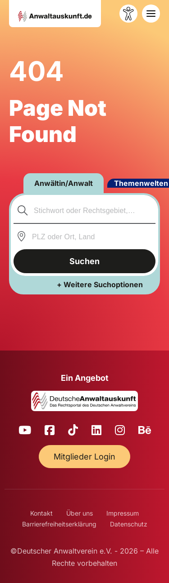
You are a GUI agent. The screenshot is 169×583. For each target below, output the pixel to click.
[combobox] (85, 210)
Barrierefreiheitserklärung (59, 524)
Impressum (122, 513)
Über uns (79, 513)
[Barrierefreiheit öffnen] (128, 14)
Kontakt (41, 513)
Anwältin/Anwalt (63, 183)
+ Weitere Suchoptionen (100, 284)
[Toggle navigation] (151, 14)
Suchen (84, 261)
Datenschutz (128, 524)
